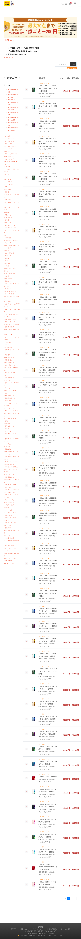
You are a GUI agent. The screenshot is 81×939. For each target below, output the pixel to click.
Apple (49, 83)
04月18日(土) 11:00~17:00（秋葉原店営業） (23, 48)
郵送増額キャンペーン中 (16, 54)
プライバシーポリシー (38, 929)
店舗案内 (13, 929)
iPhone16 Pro (13, 107)
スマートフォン (42, 83)
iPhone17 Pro (13, 94)
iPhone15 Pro (13, 117)
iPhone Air (11, 100)
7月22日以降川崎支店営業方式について (21, 51)
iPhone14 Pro (13, 128)
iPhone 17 (11, 97)
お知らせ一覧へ (9, 57)
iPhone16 (11, 110)
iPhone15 (11, 120)
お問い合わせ (24, 929)
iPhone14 (11, 130)
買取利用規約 (53, 929)
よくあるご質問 (65, 929)
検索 (73, 64)
